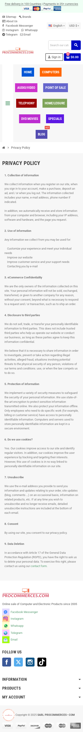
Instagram (12, 30)
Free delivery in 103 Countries (23, 4)
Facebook (6, 662)
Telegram (11, 34)
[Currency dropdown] (74, 25)
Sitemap (9, 16)
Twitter (18, 662)
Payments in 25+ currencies (60, 4)
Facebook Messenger (19, 25)
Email (27, 34)
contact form (39, 566)
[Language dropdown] (56, 25)
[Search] (64, 45)
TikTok (41, 662)
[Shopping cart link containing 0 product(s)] (72, 57)
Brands (25, 16)
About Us (9, 21)
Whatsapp (31, 30)
